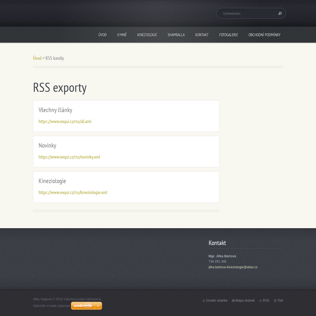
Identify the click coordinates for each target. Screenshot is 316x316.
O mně (122, 34)
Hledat (279, 13)
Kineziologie (147, 34)
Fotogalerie (228, 34)
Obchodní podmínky (265, 34)
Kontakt (202, 34)
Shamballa (176, 34)
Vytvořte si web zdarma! (51, 306)
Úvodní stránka (217, 300)
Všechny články (55, 110)
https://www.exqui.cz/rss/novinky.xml (69, 157)
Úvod (103, 34)
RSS (266, 300)
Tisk (280, 300)
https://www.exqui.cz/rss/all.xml (65, 121)
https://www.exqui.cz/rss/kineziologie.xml (73, 192)
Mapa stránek (245, 300)
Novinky (47, 145)
